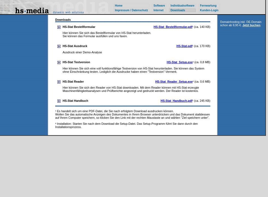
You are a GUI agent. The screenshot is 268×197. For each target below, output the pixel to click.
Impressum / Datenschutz (131, 10)
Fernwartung (208, 5)
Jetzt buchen (251, 25)
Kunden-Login (209, 10)
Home (119, 5)
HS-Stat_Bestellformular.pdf (173, 26)
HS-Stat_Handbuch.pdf (176, 100)
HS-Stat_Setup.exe (180, 62)
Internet (158, 10)
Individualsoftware (182, 5)
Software (159, 5)
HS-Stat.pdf (184, 46)
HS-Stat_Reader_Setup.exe (174, 81)
